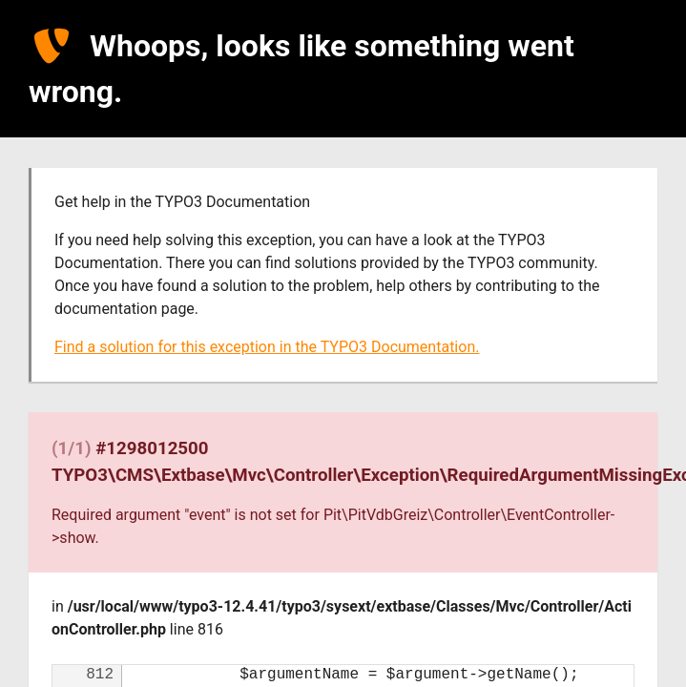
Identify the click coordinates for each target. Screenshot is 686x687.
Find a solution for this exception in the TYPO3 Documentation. (266, 347)
